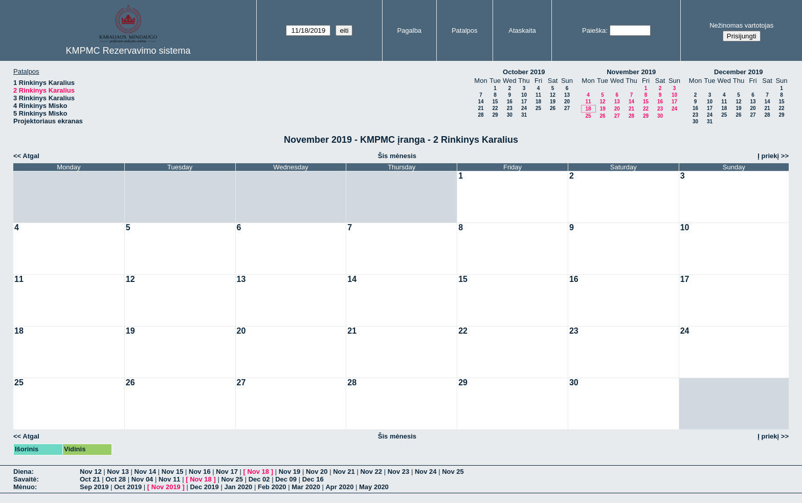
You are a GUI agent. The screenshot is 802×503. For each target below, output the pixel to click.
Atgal (31, 156)
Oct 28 (115, 479)
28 (480, 115)
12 (552, 95)
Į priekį (768, 156)
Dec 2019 (204, 487)
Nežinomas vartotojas (741, 25)
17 (524, 101)
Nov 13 (118, 471)
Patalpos (465, 30)
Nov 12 (91, 471)
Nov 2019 (166, 487)
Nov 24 (426, 471)
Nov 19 (290, 471)
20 (567, 101)
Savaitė (25, 479)
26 (552, 108)
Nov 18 (258, 471)
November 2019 (631, 72)
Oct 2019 (128, 487)
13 (567, 95)
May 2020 (374, 487)
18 (538, 101)
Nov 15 (173, 471)
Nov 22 (371, 471)
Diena (22, 471)
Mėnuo (24, 487)
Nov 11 (170, 479)
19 (552, 101)
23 (510, 108)
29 (495, 115)
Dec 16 (313, 479)
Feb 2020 (272, 487)
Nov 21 (344, 471)
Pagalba (409, 30)
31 (524, 115)
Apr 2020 (339, 487)
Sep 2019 (94, 487)
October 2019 (524, 72)
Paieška (594, 30)
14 (480, 101)
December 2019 (738, 72)
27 (567, 108)
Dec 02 (259, 479)
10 (524, 95)
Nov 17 (227, 471)
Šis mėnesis (397, 156)
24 (524, 108)
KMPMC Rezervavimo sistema (127, 51)
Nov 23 (399, 471)
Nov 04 (142, 479)
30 (510, 115)
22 (495, 108)
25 (538, 108)
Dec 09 (286, 479)
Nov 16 (200, 471)
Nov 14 (146, 471)
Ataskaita (522, 30)
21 (480, 108)
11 (538, 95)
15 (495, 101)
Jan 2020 (238, 487)
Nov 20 (317, 471)
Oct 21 (90, 479)
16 (510, 101)
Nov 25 (453, 471)
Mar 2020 (306, 487)
